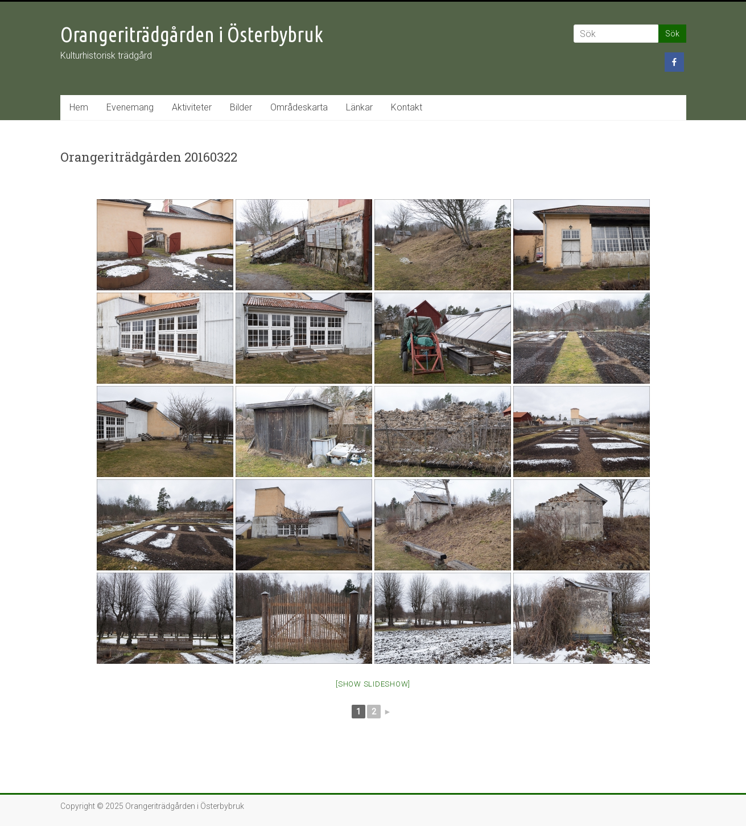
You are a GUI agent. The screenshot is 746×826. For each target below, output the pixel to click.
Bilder (241, 107)
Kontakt (406, 107)
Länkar (359, 107)
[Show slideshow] (373, 684)
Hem (78, 107)
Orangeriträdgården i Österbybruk (191, 34)
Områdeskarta (299, 107)
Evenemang (130, 107)
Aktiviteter (192, 107)
